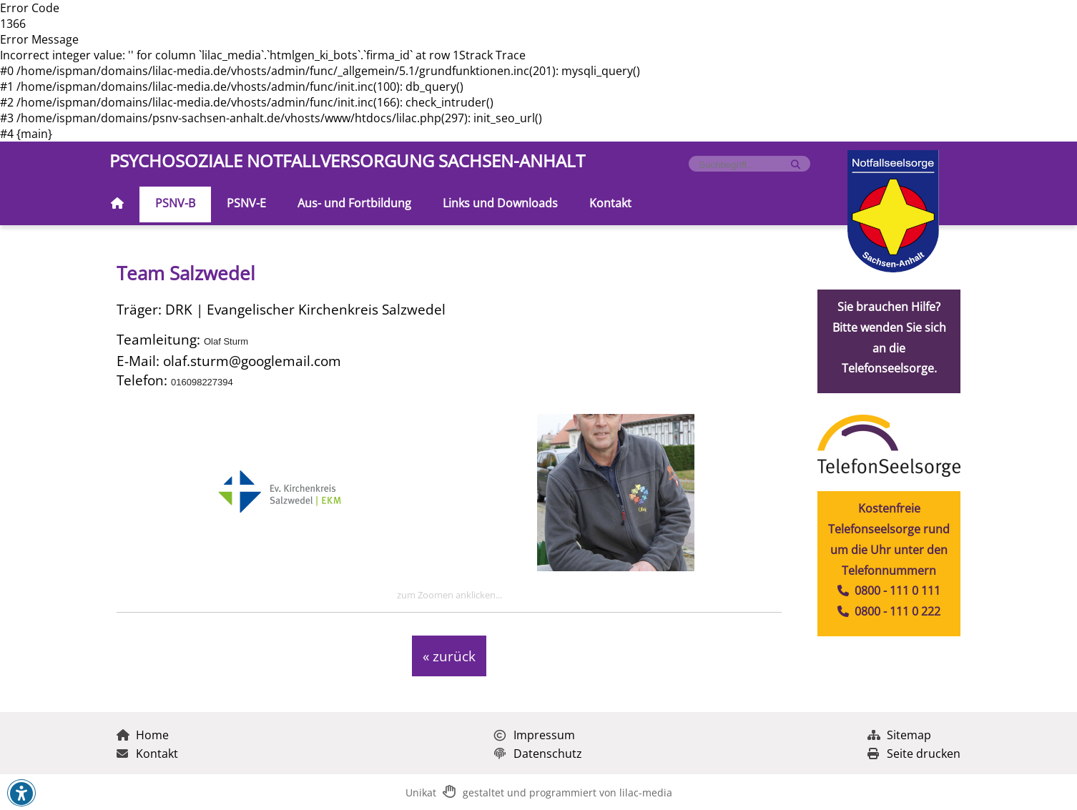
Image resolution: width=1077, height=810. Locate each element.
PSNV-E (246, 203)
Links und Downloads (500, 203)
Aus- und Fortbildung (354, 203)
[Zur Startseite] (117, 204)
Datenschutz (538, 753)
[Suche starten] (795, 164)
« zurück (449, 656)
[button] (21, 793)
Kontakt (610, 203)
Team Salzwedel (186, 273)
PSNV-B (175, 203)
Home (143, 735)
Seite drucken (913, 753)
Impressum (534, 735)
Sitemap (899, 735)
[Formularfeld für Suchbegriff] (743, 164)
